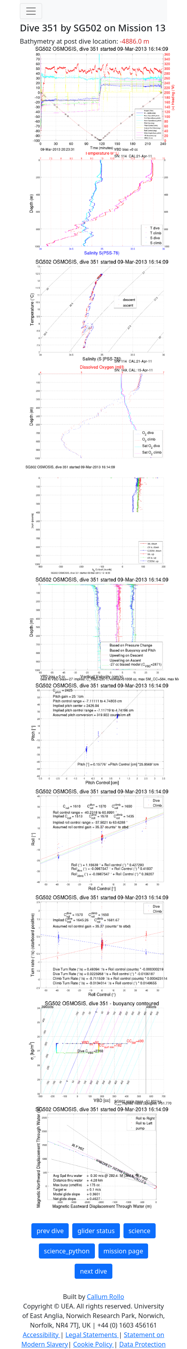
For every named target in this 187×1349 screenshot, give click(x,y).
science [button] (139, 1230)
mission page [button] (123, 1251)
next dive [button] (93, 1271)
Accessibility (41, 1334)
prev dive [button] (50, 1230)
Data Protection (142, 1344)
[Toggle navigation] (31, 11)
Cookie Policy (93, 1344)
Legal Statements (92, 1334)
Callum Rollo (105, 1296)
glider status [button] (95, 1230)
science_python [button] (67, 1251)
